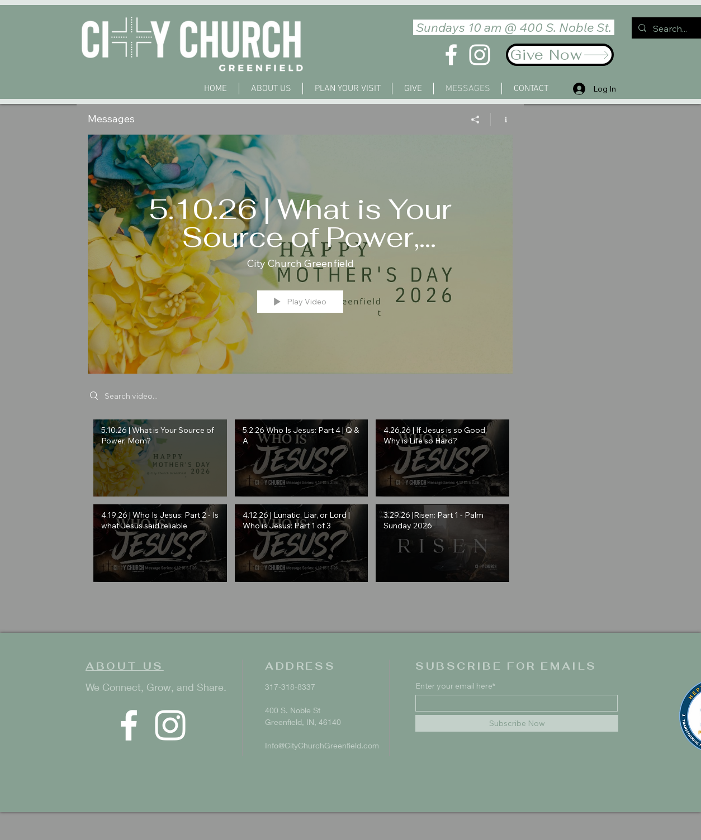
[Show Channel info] (502, 119)
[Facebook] (451, 55)
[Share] (475, 119)
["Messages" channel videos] (300, 514)
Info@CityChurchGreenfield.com (322, 745)
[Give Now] (560, 55)
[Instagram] (480, 55)
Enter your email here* (455, 686)
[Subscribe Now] (516, 723)
